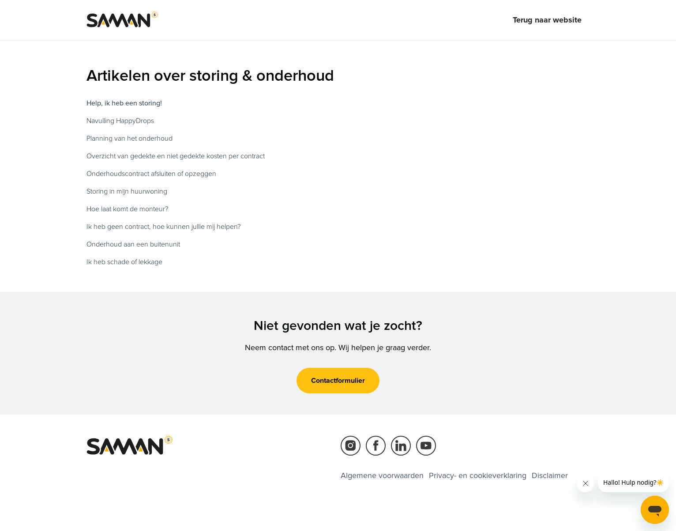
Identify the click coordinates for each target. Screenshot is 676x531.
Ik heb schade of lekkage (124, 262)
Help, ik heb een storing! (124, 103)
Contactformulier (338, 380)
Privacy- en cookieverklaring (477, 475)
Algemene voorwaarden (382, 475)
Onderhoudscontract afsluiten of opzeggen (151, 173)
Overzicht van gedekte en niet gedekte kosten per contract (175, 156)
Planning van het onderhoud (129, 138)
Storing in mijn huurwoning (126, 191)
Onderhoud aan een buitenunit (133, 244)
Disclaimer (550, 475)
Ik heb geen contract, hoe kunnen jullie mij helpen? (163, 226)
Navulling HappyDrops (120, 120)
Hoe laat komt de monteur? (127, 209)
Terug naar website (547, 20)
